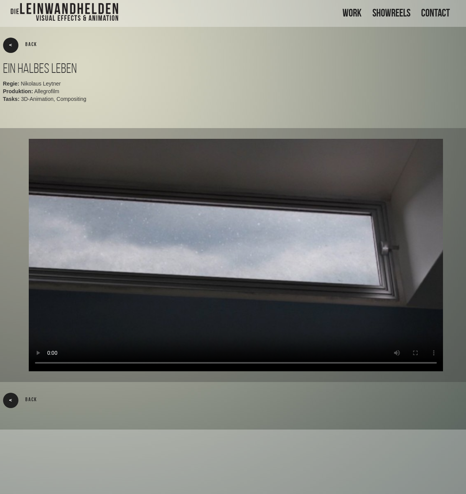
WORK (352, 13)
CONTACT (435, 13)
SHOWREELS (391, 13)
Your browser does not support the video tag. (236, 255)
